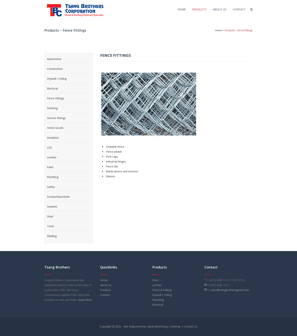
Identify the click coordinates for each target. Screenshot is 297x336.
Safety (51, 187)
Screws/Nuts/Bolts (58, 196)
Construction (55, 69)
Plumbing (52, 177)
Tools (50, 226)
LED (49, 147)
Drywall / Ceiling (56, 78)
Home (218, 30)
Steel (50, 216)
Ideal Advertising (158, 326)
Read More (85, 300)
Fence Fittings (55, 98)
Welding (52, 236)
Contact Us (190, 326)
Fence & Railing (161, 290)
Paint (50, 167)
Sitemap (176, 326)
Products (105, 290)
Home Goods (55, 128)
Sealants (52, 206)
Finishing (52, 108)
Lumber (51, 157)
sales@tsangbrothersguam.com (229, 290)
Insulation (53, 137)
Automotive (54, 59)
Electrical (52, 88)
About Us (106, 285)
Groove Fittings (56, 118)
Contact (105, 295)
